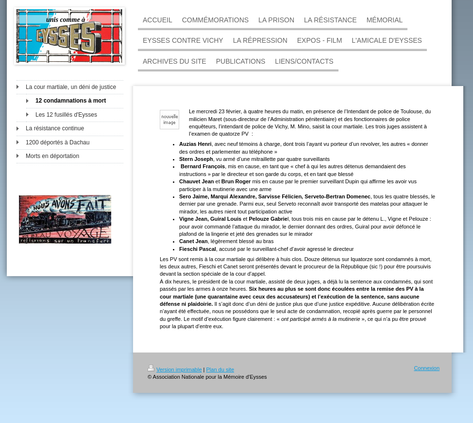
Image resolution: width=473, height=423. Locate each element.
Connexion (426, 368)
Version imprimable (175, 369)
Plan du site (220, 369)
